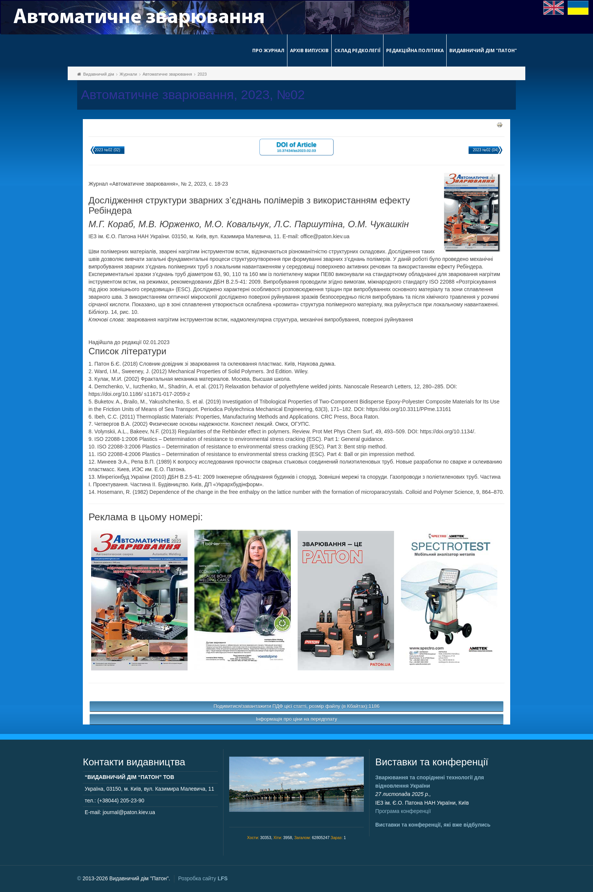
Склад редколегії (357, 50)
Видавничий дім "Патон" (483, 50)
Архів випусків (309, 50)
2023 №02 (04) (485, 150)
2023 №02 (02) (107, 150)
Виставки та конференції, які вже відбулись (433, 825)
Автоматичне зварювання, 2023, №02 (193, 95)
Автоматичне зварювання (167, 74)
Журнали (128, 74)
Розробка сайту (203, 878)
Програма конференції (403, 811)
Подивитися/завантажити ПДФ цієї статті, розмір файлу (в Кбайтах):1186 (297, 706)
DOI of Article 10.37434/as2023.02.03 (296, 146)
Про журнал (268, 50)
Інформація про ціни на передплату (296, 719)
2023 (201, 74)
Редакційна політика (415, 50)
